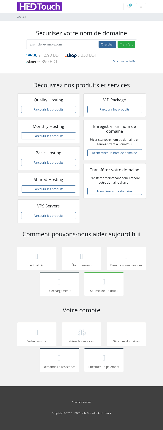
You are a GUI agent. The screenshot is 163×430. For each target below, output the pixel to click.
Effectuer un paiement (104, 360)
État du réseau (81, 259)
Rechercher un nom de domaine (114, 153)
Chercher (107, 44)
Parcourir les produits (48, 109)
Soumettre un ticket (104, 284)
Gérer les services (81, 335)
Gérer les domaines (126, 335)
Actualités (36, 259)
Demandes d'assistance (59, 360)
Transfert (126, 44)
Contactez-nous (81, 402)
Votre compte (36, 335)
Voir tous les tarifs (124, 61)
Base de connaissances (126, 259)
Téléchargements (59, 284)
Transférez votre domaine (114, 191)
